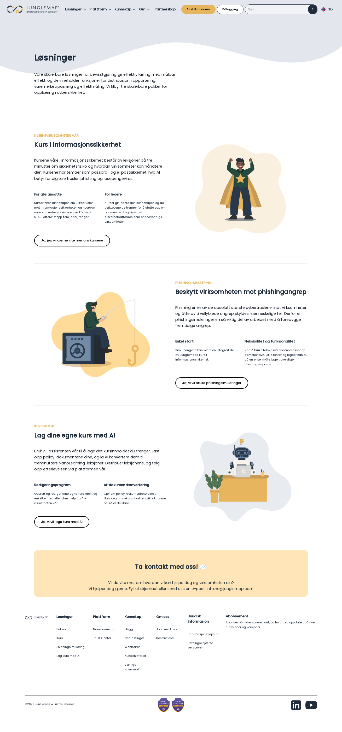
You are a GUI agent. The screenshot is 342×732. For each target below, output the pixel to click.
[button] (76, 9)
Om (142, 9)
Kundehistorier (135, 656)
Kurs (59, 638)
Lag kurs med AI (68, 656)
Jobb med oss (166, 629)
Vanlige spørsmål (132, 667)
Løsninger (73, 9)
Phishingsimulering (70, 647)
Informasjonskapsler (203, 634)
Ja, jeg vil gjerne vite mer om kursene (72, 240)
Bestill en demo (198, 9)
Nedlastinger (134, 638)
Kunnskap (122, 9)
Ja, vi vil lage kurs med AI (62, 522)
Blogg (129, 629)
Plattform (98, 9)
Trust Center (102, 638)
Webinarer (132, 647)
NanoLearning (103, 629)
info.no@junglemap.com (230, 588)
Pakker (61, 629)
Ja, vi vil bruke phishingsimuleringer (211, 383)
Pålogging (230, 9)
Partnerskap (165, 9)
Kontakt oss (165, 638)
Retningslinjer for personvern (200, 645)
